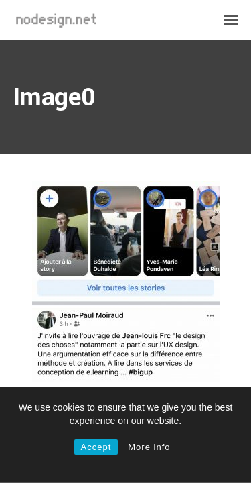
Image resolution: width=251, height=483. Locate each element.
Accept (96, 447)
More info (149, 447)
